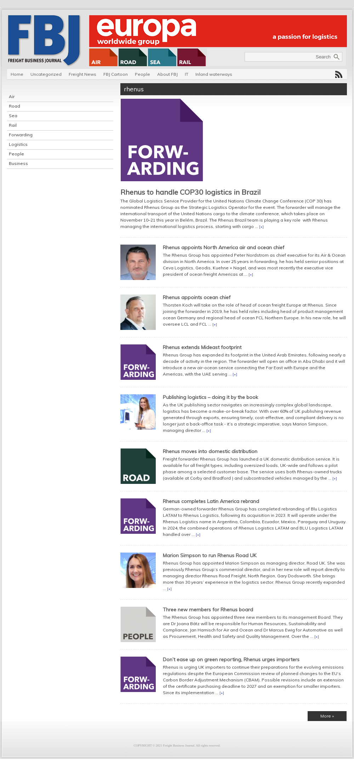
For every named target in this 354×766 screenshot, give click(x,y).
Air (12, 96)
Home (17, 74)
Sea (13, 115)
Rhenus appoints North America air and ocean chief (223, 247)
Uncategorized (46, 74)
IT (186, 74)
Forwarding (21, 134)
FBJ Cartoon (115, 74)
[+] (261, 226)
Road (14, 106)
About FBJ (167, 74)
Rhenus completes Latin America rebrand (211, 501)
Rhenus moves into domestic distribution (210, 451)
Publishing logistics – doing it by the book (210, 397)
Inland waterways (213, 74)
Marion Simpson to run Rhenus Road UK (209, 555)
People (142, 74)
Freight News (82, 74)
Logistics (18, 144)
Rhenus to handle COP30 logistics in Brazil (190, 192)
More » (327, 716)
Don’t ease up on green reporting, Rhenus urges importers (231, 659)
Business (18, 163)
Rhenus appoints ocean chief (196, 297)
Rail (13, 125)
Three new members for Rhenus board (208, 609)
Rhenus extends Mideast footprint (202, 347)
